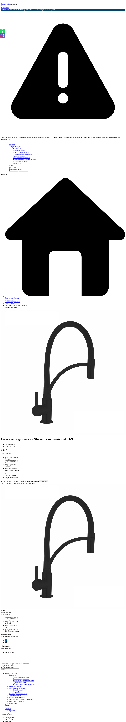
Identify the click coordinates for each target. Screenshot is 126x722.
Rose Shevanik (10, 304)
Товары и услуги (15, 146)
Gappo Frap (17, 692)
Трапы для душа (19, 156)
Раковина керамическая (21, 158)
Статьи (7, 705)
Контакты (12, 167)
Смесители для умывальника (23, 681)
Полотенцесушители (20, 161)
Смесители (17, 148)
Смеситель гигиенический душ (24, 684)
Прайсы (12, 711)
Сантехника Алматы (12, 298)
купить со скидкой (48, 9)
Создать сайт (5, 4)
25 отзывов (5, 8)
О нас (11, 165)
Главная (12, 145)
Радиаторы (17, 163)
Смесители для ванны (21, 679)
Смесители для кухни (12, 302)
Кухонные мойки (19, 150)
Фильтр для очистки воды (22, 154)
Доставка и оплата (15, 169)
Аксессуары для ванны (21, 152)
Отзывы (8, 709)
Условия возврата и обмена (18, 171)
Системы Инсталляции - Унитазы (25, 160)
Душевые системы (19, 682)
